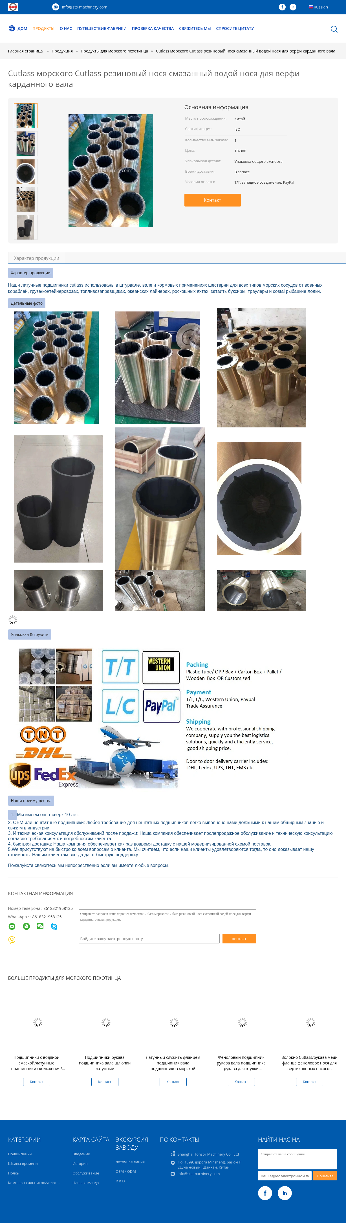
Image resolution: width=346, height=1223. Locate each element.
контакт (239, 938)
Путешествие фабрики (102, 28)
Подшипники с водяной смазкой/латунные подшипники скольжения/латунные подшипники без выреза (36, 1069)
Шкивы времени (23, 1163)
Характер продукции (36, 258)
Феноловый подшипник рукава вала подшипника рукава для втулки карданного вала (241, 1066)
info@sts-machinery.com (84, 7)
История (79, 1163)
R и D (120, 1181)
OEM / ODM (126, 1171)
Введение (81, 1153)
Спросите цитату (235, 28)
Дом (17, 28)
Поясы (14, 1173)
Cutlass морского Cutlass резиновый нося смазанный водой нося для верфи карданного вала (245, 51)
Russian (321, 7)
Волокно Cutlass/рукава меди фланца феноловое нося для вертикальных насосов (309, 1063)
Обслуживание (85, 1173)
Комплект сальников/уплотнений (38, 1182)
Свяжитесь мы (195, 28)
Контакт (212, 200)
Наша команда (85, 1182)
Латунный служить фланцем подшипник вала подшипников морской (173, 1063)
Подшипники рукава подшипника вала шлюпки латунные (105, 1063)
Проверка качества (153, 28)
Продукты (43, 28)
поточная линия (130, 1161)
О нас (66, 28)
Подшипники (20, 1153)
